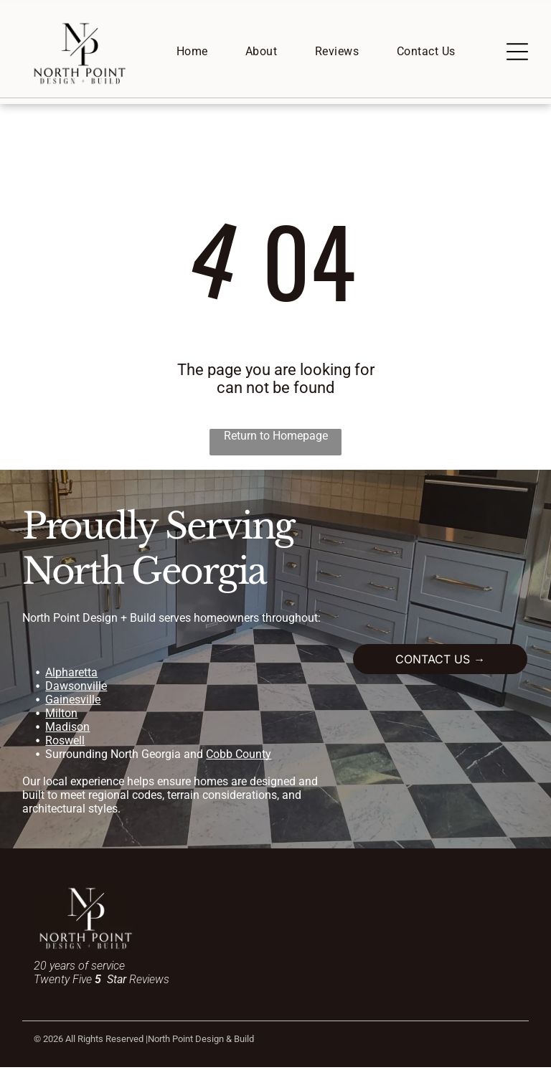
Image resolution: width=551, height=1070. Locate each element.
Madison (67, 729)
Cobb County (238, 756)
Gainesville (72, 702)
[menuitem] (192, 53)
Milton (61, 715)
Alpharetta (71, 674)
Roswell (65, 742)
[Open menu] (517, 53)
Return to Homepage (276, 438)
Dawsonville (76, 688)
